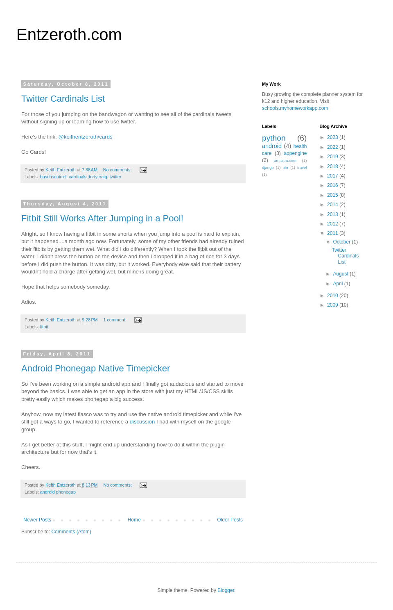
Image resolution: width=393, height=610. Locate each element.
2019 (333, 156)
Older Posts (230, 520)
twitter (116, 176)
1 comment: (115, 319)
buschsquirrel (53, 176)
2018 (333, 166)
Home (134, 520)
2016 (333, 185)
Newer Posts (37, 520)
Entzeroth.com (69, 34)
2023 (333, 137)
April (338, 284)
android (272, 146)
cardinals (77, 176)
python (274, 138)
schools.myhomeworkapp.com (295, 108)
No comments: (118, 169)
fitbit (44, 326)
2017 (333, 176)
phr (285, 167)
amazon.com (285, 160)
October (342, 242)
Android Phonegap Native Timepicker (95, 368)
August (341, 274)
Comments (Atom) (71, 532)
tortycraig (98, 176)
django (268, 167)
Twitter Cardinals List (63, 98)
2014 (333, 204)
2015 (333, 195)
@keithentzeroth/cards (85, 137)
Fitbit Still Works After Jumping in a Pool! (102, 218)
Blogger (225, 590)
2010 (333, 295)
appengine (295, 153)
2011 (333, 233)
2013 (333, 214)
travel (302, 167)
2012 (333, 224)
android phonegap (58, 491)
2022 (333, 147)
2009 (333, 305)
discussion (142, 422)
